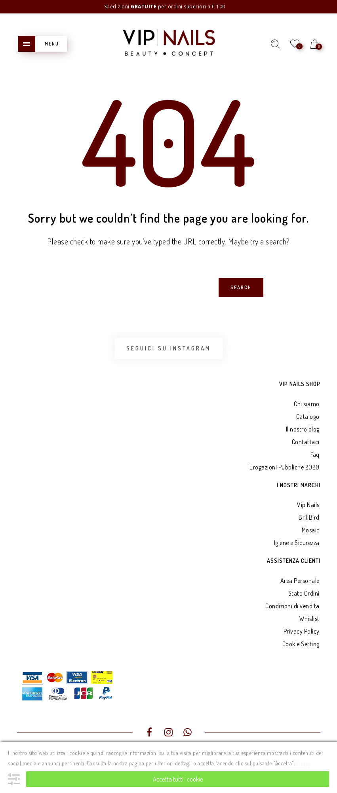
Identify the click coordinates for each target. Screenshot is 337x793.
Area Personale (300, 581)
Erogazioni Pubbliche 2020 (284, 467)
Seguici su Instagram (168, 348)
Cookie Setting (301, 644)
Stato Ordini (304, 593)
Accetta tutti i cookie (178, 779)
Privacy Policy (302, 631)
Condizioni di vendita (292, 606)
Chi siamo (307, 404)
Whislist (309, 619)
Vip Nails (308, 505)
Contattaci (306, 442)
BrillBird (309, 517)
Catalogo (308, 416)
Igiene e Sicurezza (297, 543)
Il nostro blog (303, 429)
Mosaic (311, 530)
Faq (315, 454)
